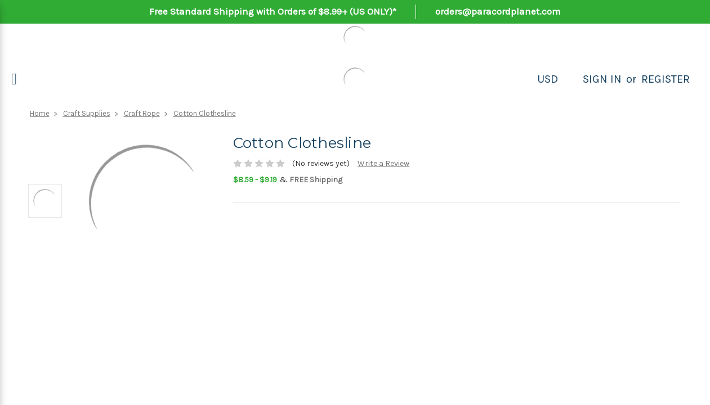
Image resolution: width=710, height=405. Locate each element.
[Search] (570, 79)
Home (40, 113)
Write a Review (383, 163)
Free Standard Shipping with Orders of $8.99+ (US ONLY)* (272, 11)
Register (665, 79)
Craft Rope (142, 113)
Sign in (602, 79)
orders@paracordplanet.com (498, 11)
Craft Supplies (86, 113)
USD (547, 79)
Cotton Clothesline (204, 113)
